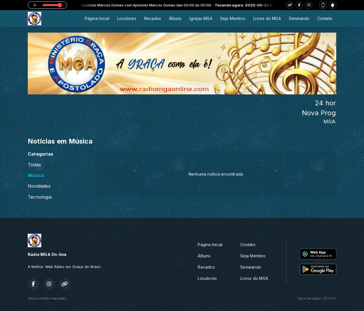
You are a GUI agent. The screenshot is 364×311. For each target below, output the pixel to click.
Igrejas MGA (200, 18)
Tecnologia (40, 197)
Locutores (126, 18)
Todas (34, 164)
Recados (152, 18)
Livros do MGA (267, 18)
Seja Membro (232, 18)
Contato (324, 18)
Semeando (299, 18)
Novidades (39, 186)
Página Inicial (97, 18)
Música (36, 175)
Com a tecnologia (316, 298)
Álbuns (175, 18)
